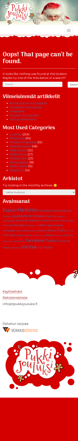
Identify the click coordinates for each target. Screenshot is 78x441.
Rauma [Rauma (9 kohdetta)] (59, 235)
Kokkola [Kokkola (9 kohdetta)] (63, 221)
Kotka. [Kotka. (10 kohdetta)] (71, 220)
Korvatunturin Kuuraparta (28, 103)
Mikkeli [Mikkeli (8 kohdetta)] (33, 231)
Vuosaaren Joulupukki (26, 107)
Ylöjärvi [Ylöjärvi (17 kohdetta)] (48, 247)
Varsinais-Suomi (20, 146)
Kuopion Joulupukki (24, 115)
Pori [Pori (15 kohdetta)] (35, 235)
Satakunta (17, 170)
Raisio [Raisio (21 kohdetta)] (50, 235)
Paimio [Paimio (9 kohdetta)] (70, 231)
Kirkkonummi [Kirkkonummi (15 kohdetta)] (49, 220)
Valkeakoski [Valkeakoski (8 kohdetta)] (15, 248)
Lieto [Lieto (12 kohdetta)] (18, 230)
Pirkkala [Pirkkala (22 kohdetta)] (9, 235)
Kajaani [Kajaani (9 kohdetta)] (61, 216)
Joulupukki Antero (23, 119)
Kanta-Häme (18, 166)
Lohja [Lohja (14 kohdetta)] (25, 230)
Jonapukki (17, 111)
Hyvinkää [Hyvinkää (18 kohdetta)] (45, 210)
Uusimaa (16, 134)
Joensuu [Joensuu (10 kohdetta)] (7, 216)
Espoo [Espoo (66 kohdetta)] (10, 210)
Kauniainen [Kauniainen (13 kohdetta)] (22, 220)
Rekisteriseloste (15, 298)
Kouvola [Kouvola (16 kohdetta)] (8, 225)
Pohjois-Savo (18, 158)
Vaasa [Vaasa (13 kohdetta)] (6, 247)
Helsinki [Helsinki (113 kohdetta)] (27, 210)
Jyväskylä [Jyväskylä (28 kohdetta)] (19, 216)
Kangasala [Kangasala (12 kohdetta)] (9, 220)
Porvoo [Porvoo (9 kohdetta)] (42, 235)
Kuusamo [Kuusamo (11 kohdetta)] (31, 225)
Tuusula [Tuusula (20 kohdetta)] (63, 241)
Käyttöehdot (12, 292)
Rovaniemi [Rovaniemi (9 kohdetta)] (8, 241)
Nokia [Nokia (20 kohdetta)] (52, 230)
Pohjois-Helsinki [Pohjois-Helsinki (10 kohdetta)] (24, 235)
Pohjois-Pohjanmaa (23, 142)
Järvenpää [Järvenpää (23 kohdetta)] (36, 216)
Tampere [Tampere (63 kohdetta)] (34, 240)
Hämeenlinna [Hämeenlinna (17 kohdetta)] (61, 210)
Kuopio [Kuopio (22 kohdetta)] (19, 225)
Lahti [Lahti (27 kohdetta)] (41, 225)
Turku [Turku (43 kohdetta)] (51, 240)
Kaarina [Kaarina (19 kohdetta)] (50, 216)
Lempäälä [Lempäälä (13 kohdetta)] (9, 230)
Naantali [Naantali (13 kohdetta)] (42, 230)
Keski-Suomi (18, 150)
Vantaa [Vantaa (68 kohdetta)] (28, 246)
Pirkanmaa (17, 138)
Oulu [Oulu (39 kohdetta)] (61, 230)
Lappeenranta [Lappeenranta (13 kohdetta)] (54, 225)
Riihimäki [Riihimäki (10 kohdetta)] (69, 235)
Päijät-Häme (18, 154)
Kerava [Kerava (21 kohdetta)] (35, 220)
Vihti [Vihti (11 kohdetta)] (39, 247)
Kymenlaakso (19, 162)
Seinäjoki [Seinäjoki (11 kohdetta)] (19, 241)
